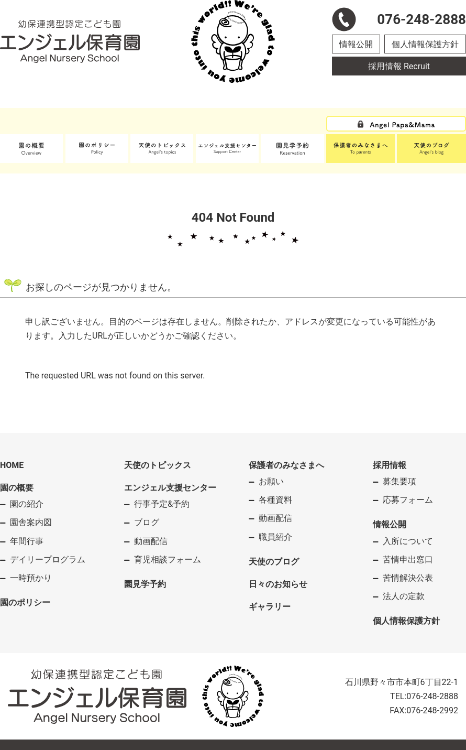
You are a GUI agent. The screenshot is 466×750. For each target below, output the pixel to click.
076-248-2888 (432, 696)
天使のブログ (274, 562)
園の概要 (17, 488)
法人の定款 (404, 596)
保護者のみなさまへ (286, 465)
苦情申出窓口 (408, 559)
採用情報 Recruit (399, 66)
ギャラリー (270, 607)
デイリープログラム (47, 559)
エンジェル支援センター (170, 488)
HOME (12, 465)
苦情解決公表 (408, 578)
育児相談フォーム (167, 559)
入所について (408, 541)
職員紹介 (275, 537)
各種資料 (275, 500)
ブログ (146, 522)
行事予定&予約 (162, 504)
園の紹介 (26, 504)
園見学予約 (145, 584)
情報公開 (356, 44)
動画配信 (151, 541)
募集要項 (399, 481)
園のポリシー (25, 602)
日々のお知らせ (278, 584)
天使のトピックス (157, 465)
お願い (271, 481)
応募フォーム (408, 500)
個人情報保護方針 (425, 44)
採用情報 (389, 465)
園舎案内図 (31, 522)
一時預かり (31, 578)
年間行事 (26, 541)
